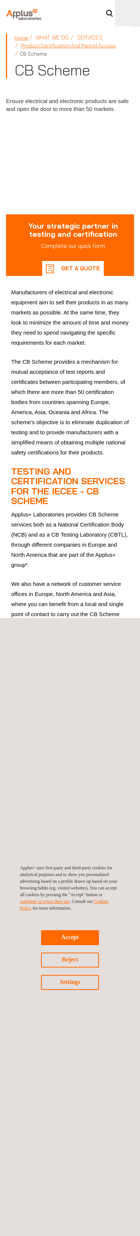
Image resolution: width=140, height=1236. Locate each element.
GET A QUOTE (80, 268)
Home (21, 38)
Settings (70, 982)
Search (109, 13)
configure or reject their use (45, 901)
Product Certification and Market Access (68, 46)
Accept (70, 937)
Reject (70, 959)
